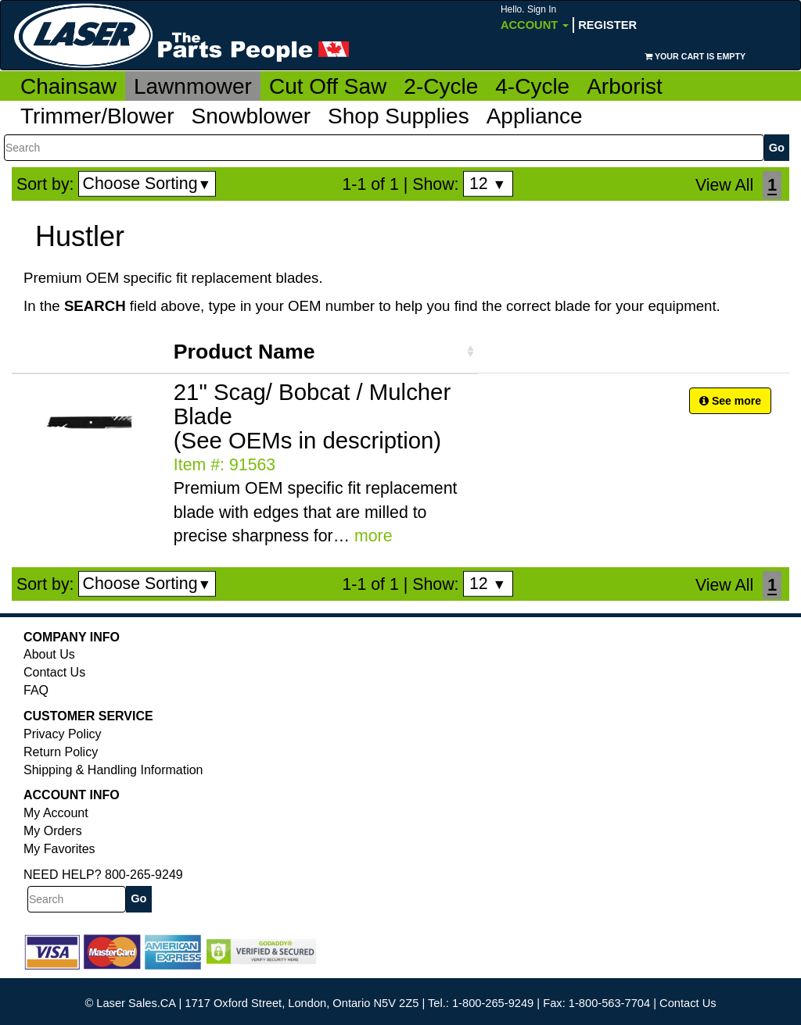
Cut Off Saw (327, 86)
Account (535, 17)
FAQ (35, 690)
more (373, 536)
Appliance (535, 116)
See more (730, 401)
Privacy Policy (62, 734)
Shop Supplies (398, 116)
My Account (55, 813)
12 (487, 183)
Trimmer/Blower (97, 116)
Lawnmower (193, 86)
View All (724, 185)
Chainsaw (68, 86)
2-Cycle (441, 86)
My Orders (52, 831)
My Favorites (59, 848)
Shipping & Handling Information (113, 770)
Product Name (244, 351)
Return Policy (60, 752)
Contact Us (54, 672)
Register (607, 25)
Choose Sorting (147, 183)
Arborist (624, 86)
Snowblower (251, 116)
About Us (49, 654)
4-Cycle (532, 86)
